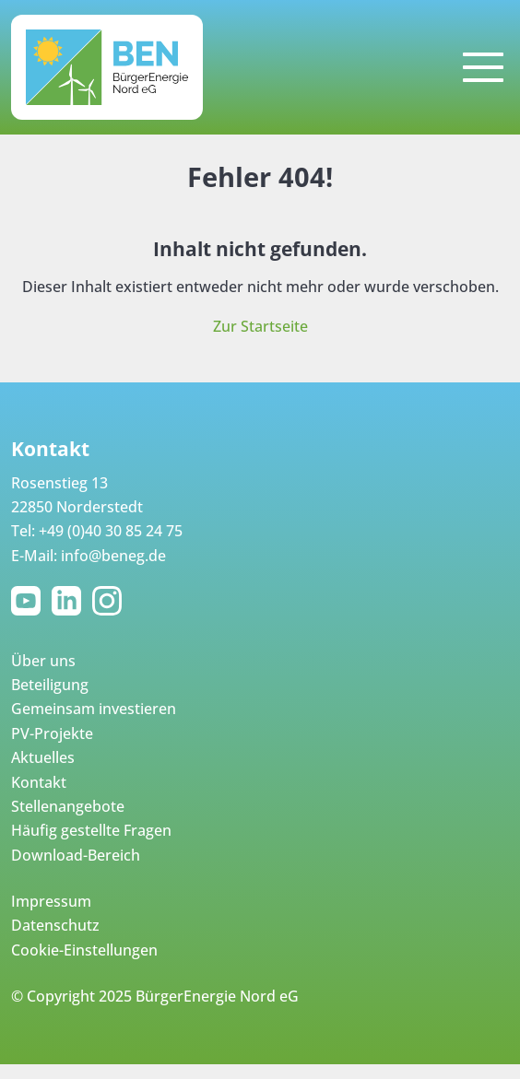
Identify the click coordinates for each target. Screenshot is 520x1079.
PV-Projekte (52, 733)
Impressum (51, 901)
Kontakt (38, 782)
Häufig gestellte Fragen (91, 830)
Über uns (43, 661)
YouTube (29, 600)
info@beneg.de (113, 555)
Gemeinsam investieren (93, 708)
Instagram (110, 600)
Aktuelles (43, 757)
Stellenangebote (67, 806)
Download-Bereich (75, 855)
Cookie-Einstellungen (84, 950)
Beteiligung (50, 684)
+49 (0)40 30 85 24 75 (111, 531)
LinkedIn (70, 600)
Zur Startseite (260, 326)
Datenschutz (55, 925)
